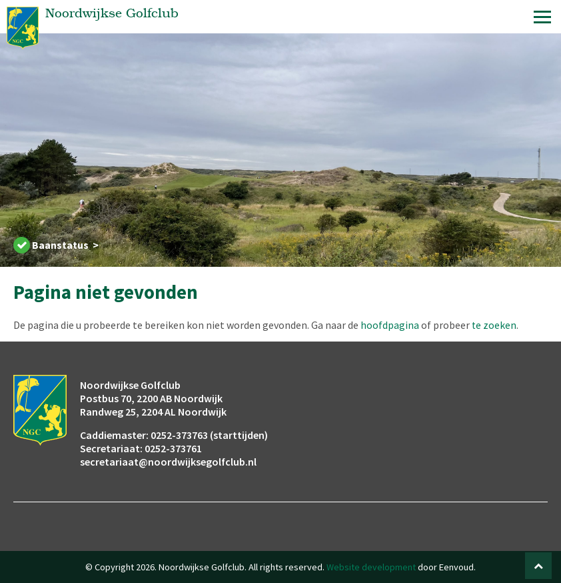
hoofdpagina (389, 325)
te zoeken (494, 325)
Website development (371, 567)
